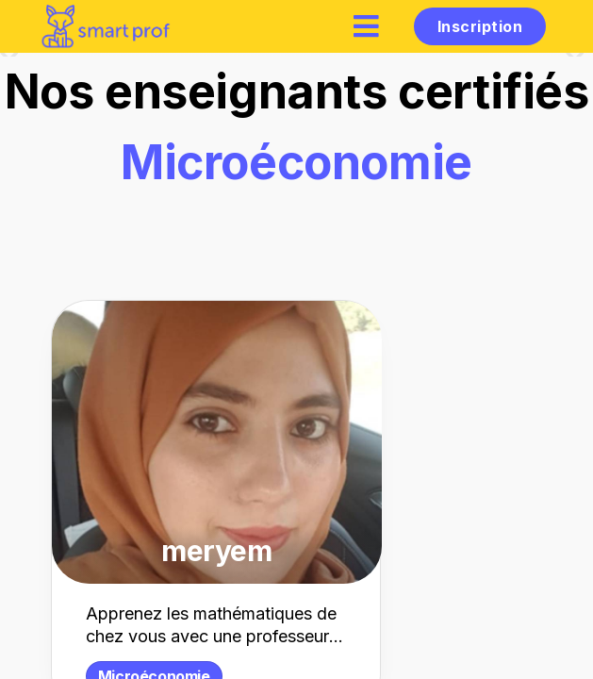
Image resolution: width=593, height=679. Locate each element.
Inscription (479, 26)
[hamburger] (367, 26)
